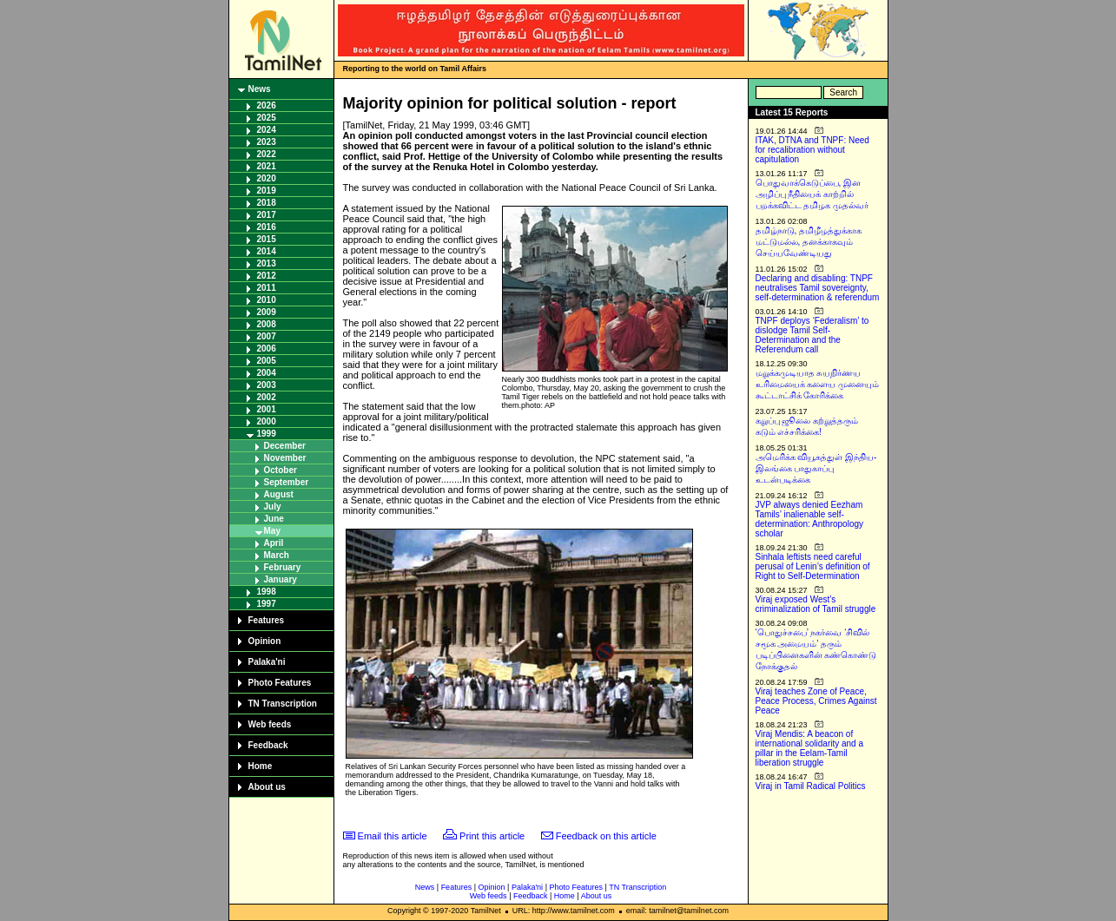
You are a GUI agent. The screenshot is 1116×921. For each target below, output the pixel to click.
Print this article (492, 836)
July (272, 506)
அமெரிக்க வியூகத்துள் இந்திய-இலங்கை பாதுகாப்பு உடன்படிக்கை (816, 468)
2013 (266, 263)
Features (266, 620)
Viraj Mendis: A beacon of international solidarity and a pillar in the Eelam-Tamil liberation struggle (810, 748)
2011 (266, 288)
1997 (266, 604)
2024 (266, 130)
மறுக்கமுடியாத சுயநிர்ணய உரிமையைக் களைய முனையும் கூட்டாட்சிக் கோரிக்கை (818, 384)
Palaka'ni (267, 662)
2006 (266, 348)
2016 (266, 227)
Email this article (392, 836)
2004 (266, 373)
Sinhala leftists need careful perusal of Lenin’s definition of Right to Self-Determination (813, 566)
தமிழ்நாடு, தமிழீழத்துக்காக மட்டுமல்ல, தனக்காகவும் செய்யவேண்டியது (809, 242)
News (259, 89)
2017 (266, 215)
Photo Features (280, 682)
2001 (266, 409)
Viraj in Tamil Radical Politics (811, 786)
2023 (266, 142)
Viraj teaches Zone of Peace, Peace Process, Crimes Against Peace (816, 701)
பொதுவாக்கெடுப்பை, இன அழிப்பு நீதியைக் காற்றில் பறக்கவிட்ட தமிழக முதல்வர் (812, 194)
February (282, 567)
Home (260, 766)
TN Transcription (282, 703)
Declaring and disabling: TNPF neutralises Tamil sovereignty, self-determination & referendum (818, 287)
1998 (266, 591)
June (274, 518)
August (279, 494)
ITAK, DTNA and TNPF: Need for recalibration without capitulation (812, 149)
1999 (266, 433)
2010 (266, 300)
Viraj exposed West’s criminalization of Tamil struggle (816, 604)
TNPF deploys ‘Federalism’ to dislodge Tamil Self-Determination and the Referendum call (812, 335)
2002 (266, 397)
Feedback (268, 745)
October (280, 470)
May (272, 531)
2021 (266, 166)
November (285, 458)
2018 (266, 202)
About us (267, 787)
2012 (266, 275)
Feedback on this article (606, 836)
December (285, 446)
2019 (266, 190)
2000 (266, 421)
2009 (266, 312)
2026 (266, 105)
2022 (266, 154)
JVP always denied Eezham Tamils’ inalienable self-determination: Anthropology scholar (810, 519)
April (274, 543)
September (286, 482)
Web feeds (270, 724)
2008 (266, 324)
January (280, 579)
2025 (266, 117)
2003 (266, 385)
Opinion (264, 641)
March (276, 555)
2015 (266, 239)
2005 (266, 360)
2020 (266, 178)
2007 (266, 336)
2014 (266, 251)
